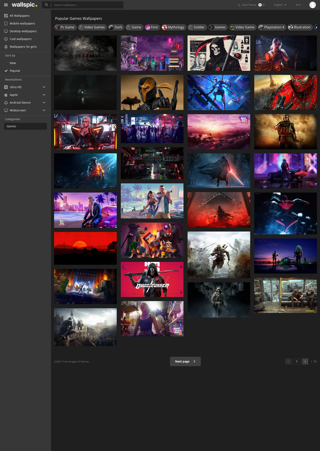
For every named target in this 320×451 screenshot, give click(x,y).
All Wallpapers (17, 16)
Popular (15, 71)
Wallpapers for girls (20, 47)
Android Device (17, 103)
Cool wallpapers (18, 39)
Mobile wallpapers (19, 23)
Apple (11, 95)
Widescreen (15, 110)
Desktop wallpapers (20, 31)
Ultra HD (12, 87)
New (13, 63)
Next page (185, 361)
